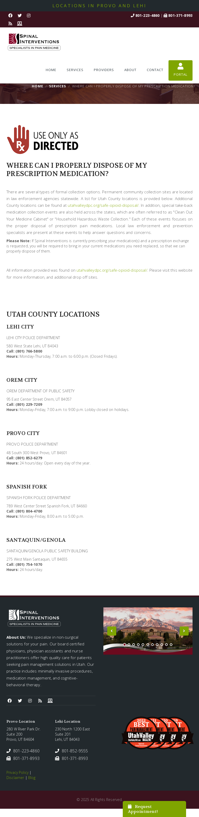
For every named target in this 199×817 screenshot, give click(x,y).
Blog (32, 777)
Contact (155, 69)
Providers (104, 69)
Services (75, 69)
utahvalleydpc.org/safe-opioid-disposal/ (103, 205)
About (130, 69)
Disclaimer (15, 777)
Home (51, 69)
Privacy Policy (17, 772)
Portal (180, 70)
